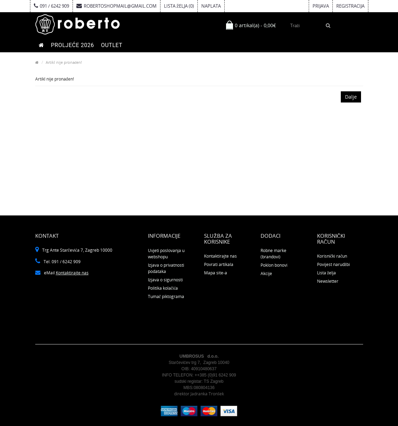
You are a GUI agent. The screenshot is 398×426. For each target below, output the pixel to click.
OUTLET (111, 45)
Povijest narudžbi (333, 264)
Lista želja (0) (179, 6)
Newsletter (327, 281)
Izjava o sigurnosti (165, 280)
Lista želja (326, 273)
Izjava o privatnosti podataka (166, 268)
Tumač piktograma (166, 296)
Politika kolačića (163, 288)
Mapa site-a (215, 273)
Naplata (211, 6)
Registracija (350, 6)
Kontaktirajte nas (72, 273)
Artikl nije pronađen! (64, 62)
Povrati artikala (218, 264)
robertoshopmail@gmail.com (116, 6)
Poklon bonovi (274, 265)
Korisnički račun (332, 256)
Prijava (321, 6)
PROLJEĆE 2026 (72, 45)
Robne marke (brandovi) (273, 254)
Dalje (351, 96)
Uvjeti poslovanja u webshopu (166, 254)
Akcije (266, 273)
